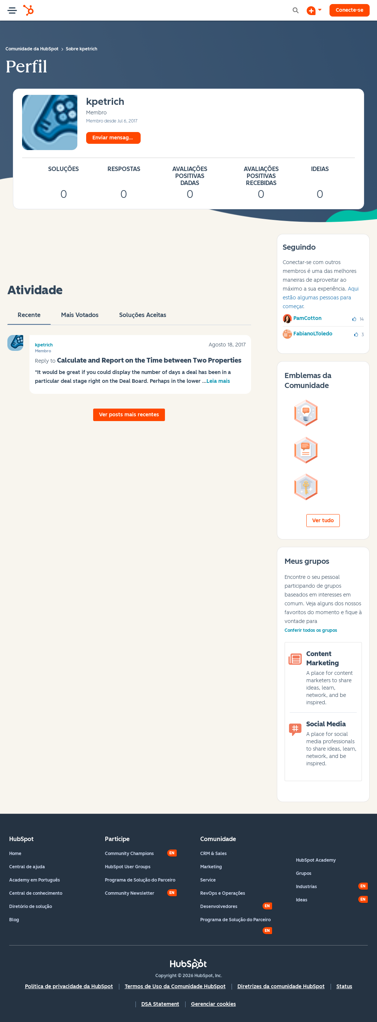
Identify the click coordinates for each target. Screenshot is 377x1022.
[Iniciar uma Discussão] (314, 10)
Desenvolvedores (218, 906)
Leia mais (218, 381)
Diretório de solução (30, 906)
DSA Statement (160, 1004)
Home (15, 853)
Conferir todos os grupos (311, 630)
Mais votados (80, 318)
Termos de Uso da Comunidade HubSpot (175, 986)
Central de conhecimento (35, 893)
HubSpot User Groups (128, 866)
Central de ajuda (27, 866)
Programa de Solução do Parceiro (140, 880)
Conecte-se (349, 10)
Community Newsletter (129, 893)
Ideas (301, 899)
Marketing (211, 866)
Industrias (306, 886)
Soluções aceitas (143, 318)
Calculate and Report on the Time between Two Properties (149, 360)
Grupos (303, 873)
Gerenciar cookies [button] (213, 1004)
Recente (29, 318)
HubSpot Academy (316, 860)
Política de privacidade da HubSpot (69, 986)
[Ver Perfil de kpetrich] (105, 102)
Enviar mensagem (114, 138)
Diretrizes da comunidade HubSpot (281, 986)
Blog (14, 919)
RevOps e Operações (222, 893)
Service (208, 880)
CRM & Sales (213, 853)
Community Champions (129, 853)
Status (344, 986)
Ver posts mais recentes (129, 415)
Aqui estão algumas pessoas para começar (321, 298)
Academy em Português (34, 880)
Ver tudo (323, 520)
